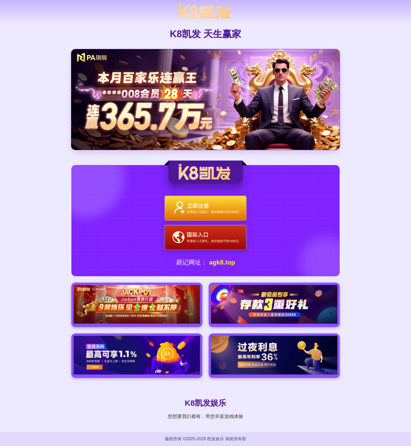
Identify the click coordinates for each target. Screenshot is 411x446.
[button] (201, 146)
